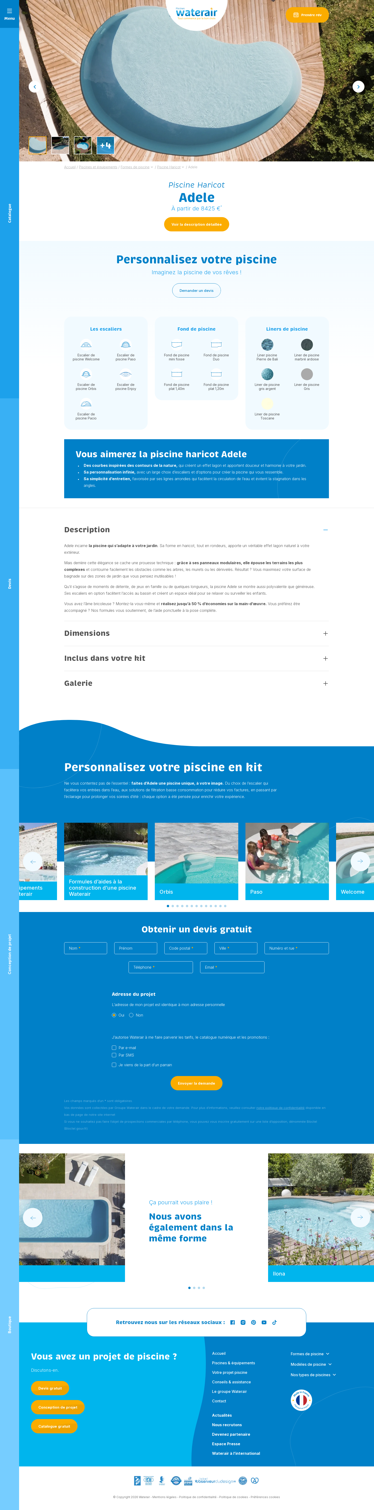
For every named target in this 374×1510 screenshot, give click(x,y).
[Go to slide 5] (187, 908)
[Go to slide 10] (211, 908)
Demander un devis (196, 292)
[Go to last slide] (35, 87)
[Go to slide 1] (168, 908)
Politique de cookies (233, 1498)
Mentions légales (164, 1498)
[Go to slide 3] (177, 908)
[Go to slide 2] (172, 908)
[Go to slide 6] (192, 908)
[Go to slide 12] (220, 908)
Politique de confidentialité (198, 1498)
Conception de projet (57, 1407)
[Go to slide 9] (206, 908)
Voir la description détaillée (196, 226)
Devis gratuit (50, 1388)
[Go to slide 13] (225, 908)
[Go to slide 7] (196, 908)
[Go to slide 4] (182, 908)
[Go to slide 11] (215, 908)
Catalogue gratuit (54, 1426)
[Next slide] (358, 87)
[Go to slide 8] (201, 908)
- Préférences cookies (264, 1498)
